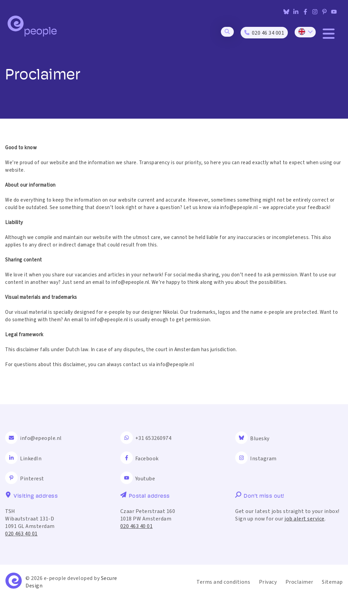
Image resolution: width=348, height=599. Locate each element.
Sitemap (332, 582)
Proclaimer (299, 582)
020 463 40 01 (21, 533)
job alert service (304, 519)
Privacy (268, 582)
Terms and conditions (223, 582)
